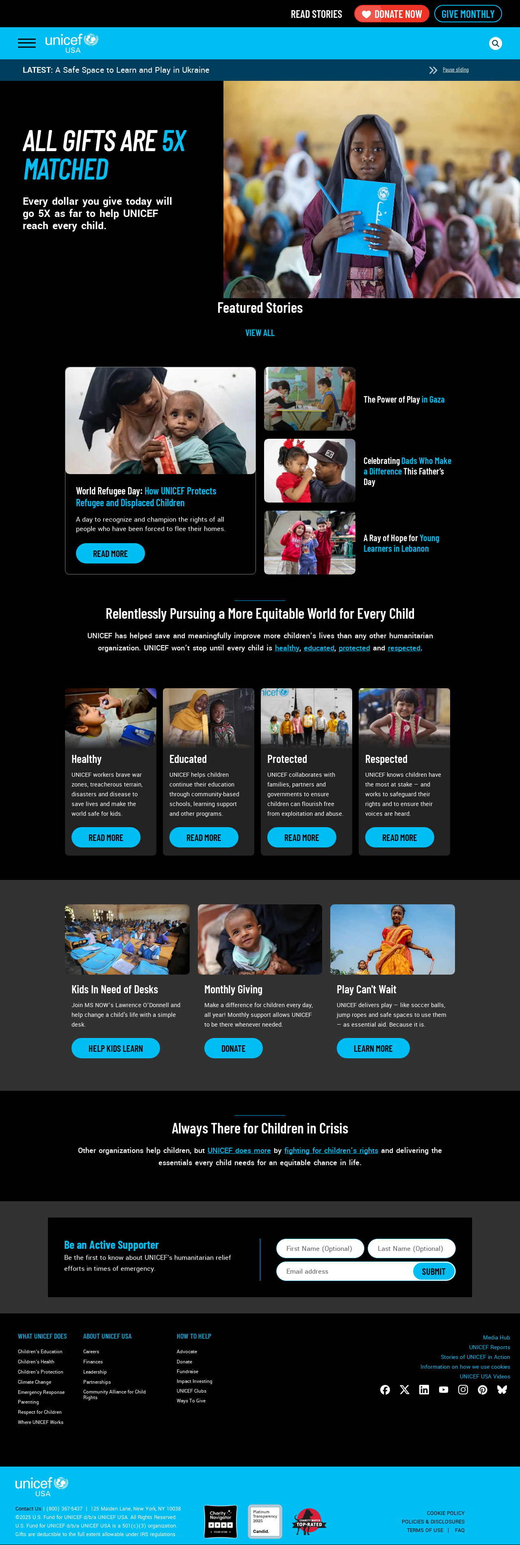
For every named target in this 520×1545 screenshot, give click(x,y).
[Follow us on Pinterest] (482, 1389)
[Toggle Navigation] (27, 43)
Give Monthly (468, 13)
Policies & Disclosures (433, 1521)
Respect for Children (40, 1412)
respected (404, 648)
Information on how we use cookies (465, 1367)
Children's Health (36, 1362)
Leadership (95, 1372)
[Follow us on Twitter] (404, 1389)
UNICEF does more (239, 1150)
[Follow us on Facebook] (385, 1389)
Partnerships (97, 1382)
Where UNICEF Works (40, 1422)
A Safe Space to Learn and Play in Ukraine (132, 70)
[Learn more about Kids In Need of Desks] (116, 1048)
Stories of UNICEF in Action (475, 1357)
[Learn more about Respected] (399, 837)
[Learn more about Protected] (301, 837)
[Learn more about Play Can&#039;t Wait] (373, 1048)
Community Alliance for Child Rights (114, 1395)
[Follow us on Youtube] (443, 1389)
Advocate (187, 1351)
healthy (287, 648)
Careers (91, 1351)
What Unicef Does (42, 1336)
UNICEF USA (72, 43)
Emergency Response (41, 1392)
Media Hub (496, 1337)
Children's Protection (40, 1372)
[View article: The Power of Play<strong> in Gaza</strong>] (359, 399)
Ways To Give (191, 1401)
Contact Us (28, 1508)
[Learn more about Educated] (203, 837)
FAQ (460, 1530)
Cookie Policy (446, 1513)
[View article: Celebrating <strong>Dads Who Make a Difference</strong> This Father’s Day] (359, 471)
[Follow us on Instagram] (463, 1389)
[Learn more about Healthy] (106, 837)
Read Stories (316, 13)
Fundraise (187, 1371)
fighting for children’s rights (331, 1150)
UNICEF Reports (489, 1347)
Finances (93, 1362)
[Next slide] (433, 70)
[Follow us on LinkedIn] (424, 1389)
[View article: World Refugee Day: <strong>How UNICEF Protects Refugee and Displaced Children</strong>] (160, 470)
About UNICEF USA (107, 1336)
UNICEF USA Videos (485, 1376)
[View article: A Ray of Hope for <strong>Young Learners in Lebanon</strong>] (359, 542)
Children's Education (40, 1351)
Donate (184, 1362)
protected (354, 648)
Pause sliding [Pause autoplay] (456, 69)
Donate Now (392, 13)
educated (319, 648)
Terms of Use (425, 1530)
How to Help (194, 1336)
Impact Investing (194, 1381)
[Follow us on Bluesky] (502, 1389)
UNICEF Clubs (191, 1391)
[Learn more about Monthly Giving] (233, 1048)
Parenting (28, 1402)
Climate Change (34, 1382)
